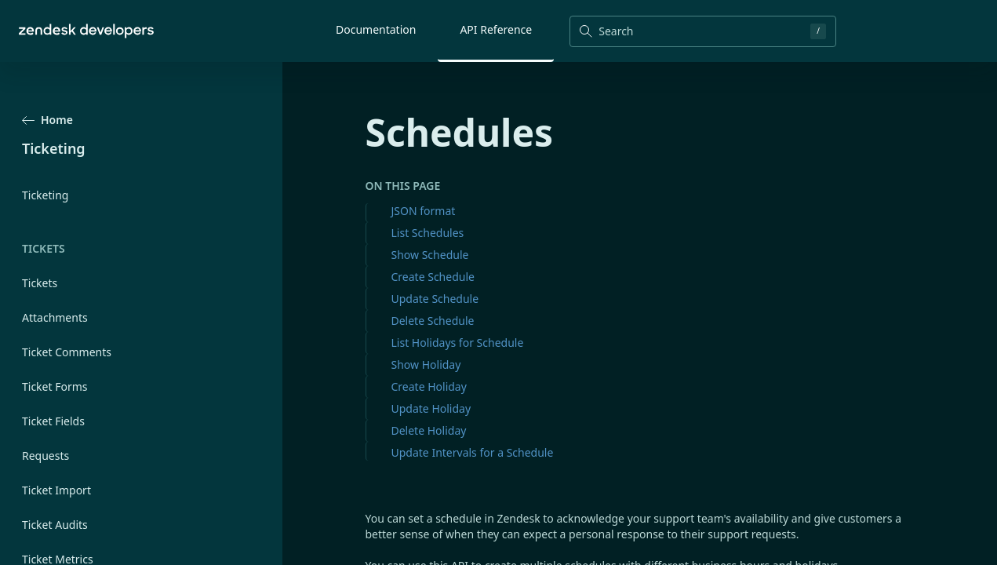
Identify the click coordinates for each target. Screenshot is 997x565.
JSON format (423, 210)
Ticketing (45, 195)
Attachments (55, 317)
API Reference (496, 29)
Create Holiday (429, 386)
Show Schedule (430, 254)
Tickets (39, 282)
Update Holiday (431, 408)
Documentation (376, 29)
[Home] (86, 31)
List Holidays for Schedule (457, 342)
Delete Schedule (433, 320)
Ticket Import (56, 490)
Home (47, 119)
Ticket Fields (53, 421)
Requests (45, 455)
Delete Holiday (429, 430)
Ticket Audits (55, 524)
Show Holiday (426, 364)
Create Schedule (433, 276)
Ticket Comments (66, 351)
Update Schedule (435, 298)
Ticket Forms (55, 386)
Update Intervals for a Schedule (472, 452)
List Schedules (427, 232)
